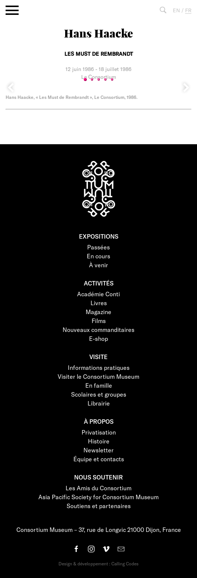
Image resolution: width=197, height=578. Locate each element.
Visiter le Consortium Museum (98, 376)
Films (99, 320)
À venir (98, 264)
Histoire (98, 441)
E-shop (98, 338)
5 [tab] (112, 79)
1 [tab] (85, 79)
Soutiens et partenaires (99, 505)
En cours (98, 255)
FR (188, 10)
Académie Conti (98, 293)
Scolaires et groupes (98, 394)
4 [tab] (105, 79)
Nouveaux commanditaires (98, 329)
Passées (98, 247)
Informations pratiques (99, 367)
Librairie (99, 403)
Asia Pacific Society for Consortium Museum (98, 496)
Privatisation (99, 432)
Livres (98, 302)
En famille (98, 385)
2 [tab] (92, 79)
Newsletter (98, 449)
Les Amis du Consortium (98, 487)
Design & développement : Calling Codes (98, 563)
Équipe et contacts (98, 458)
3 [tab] (99, 79)
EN (176, 10)
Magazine (98, 311)
